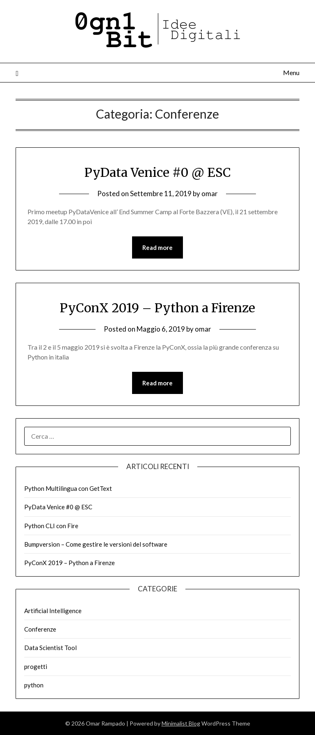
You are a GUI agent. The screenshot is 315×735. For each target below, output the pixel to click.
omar (209, 193)
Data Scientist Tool (50, 647)
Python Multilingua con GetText (68, 488)
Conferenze (40, 629)
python (33, 685)
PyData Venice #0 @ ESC (157, 172)
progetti (35, 666)
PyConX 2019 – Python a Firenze (157, 308)
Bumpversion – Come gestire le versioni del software (95, 544)
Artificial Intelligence (53, 610)
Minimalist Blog (181, 723)
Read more (157, 247)
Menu (291, 72)
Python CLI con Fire (51, 525)
